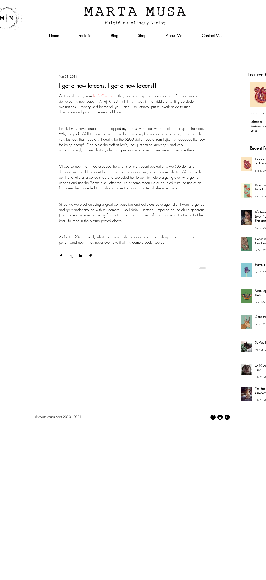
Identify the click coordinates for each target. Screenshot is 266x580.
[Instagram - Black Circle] (220, 417)
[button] (222, 43)
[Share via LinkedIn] (80, 256)
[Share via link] (90, 256)
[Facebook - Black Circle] (213, 417)
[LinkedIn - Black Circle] (227, 417)
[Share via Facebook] (61, 256)
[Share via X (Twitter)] (71, 256)
